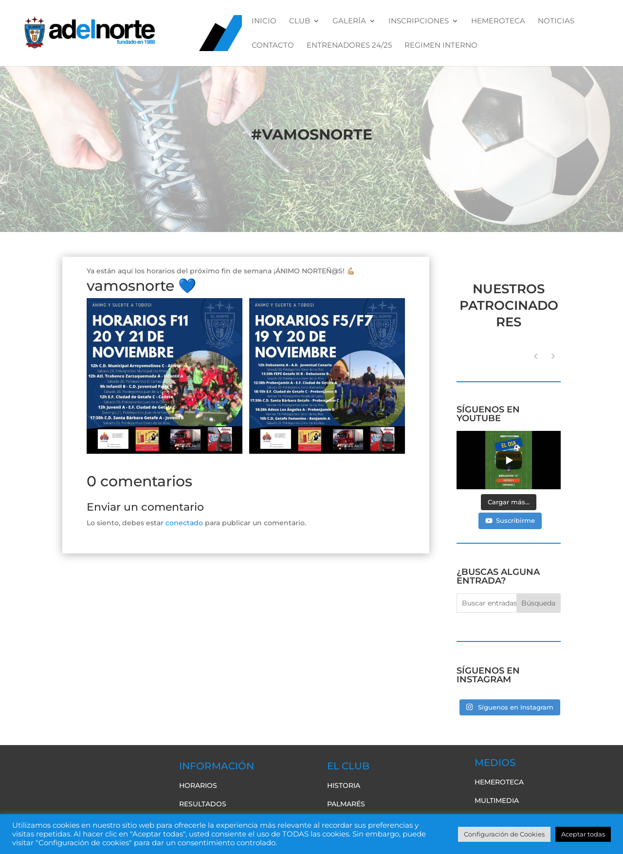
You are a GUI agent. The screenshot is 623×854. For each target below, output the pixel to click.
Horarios (198, 785)
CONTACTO (273, 46)
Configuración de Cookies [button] (504, 834)
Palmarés (346, 804)
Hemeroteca (499, 782)
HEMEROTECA (498, 21)
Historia (343, 785)
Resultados (202, 804)
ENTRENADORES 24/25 (349, 46)
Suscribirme (510, 520)
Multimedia (497, 800)
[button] (553, 356)
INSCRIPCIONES (418, 21)
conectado (184, 522)
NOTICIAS (556, 21)
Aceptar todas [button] (583, 834)
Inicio (264, 21)
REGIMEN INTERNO (440, 46)
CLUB (299, 21)
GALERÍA (349, 21)
